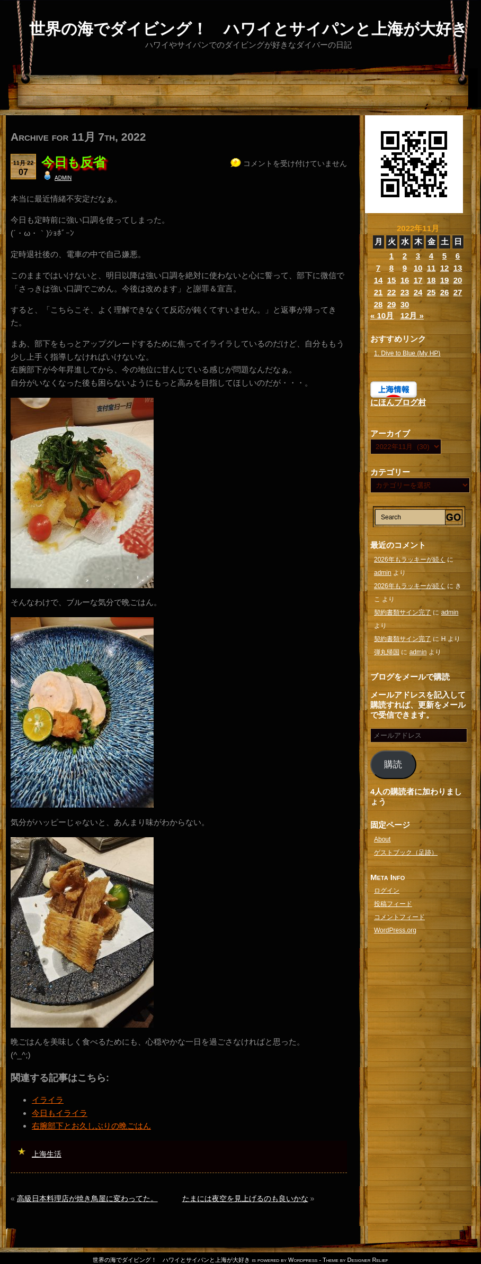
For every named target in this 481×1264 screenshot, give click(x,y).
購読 (393, 764)
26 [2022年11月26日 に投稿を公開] (444, 292)
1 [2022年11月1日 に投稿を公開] (391, 255)
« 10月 (382, 315)
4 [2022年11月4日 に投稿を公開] (431, 255)
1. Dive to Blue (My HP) (407, 353)
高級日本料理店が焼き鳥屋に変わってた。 (87, 1198)
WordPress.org (395, 930)
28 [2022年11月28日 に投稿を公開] (378, 304)
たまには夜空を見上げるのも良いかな (245, 1198)
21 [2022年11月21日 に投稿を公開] (378, 292)
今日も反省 (73, 162)
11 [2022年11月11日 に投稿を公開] (431, 267)
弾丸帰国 (386, 652)
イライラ (48, 1099)
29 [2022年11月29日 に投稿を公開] (391, 304)
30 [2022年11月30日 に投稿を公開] (404, 304)
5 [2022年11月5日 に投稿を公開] (444, 255)
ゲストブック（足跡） (406, 852)
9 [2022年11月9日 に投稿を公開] (405, 267)
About (382, 839)
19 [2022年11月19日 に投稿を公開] (444, 280)
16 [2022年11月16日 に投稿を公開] (404, 280)
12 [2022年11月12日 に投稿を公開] (444, 267)
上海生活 (46, 1154)
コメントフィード (399, 917)
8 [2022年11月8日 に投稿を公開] (391, 267)
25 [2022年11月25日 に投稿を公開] (431, 292)
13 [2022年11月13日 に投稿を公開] (457, 267)
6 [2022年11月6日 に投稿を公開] (458, 255)
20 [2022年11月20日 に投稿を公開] (457, 280)
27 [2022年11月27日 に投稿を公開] (457, 292)
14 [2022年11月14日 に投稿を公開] (378, 280)
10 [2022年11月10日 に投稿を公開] (418, 267)
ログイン (386, 890)
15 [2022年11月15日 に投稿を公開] (391, 280)
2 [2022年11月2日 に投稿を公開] (405, 255)
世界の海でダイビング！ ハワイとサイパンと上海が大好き (248, 29)
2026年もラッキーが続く (410, 559)
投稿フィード (393, 904)
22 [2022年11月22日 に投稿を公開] (391, 292)
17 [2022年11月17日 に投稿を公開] (418, 280)
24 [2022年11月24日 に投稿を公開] (418, 292)
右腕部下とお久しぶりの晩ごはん (91, 1125)
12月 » (412, 315)
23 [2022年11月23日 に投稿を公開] (404, 292)
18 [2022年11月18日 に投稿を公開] (431, 280)
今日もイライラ (59, 1113)
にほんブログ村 (398, 402)
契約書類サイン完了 (402, 612)
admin (63, 177)
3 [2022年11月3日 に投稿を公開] (418, 255)
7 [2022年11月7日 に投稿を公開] (378, 267)
